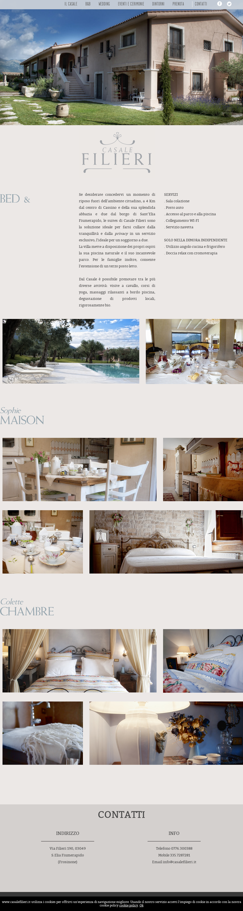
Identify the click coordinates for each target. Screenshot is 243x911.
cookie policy (128, 905)
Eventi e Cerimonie (131, 4)
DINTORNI (158, 4)
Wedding (104, 4)
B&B (88, 4)
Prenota (178, 4)
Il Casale (71, 4)
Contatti (201, 4)
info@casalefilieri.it (179, 862)
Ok (142, 905)
